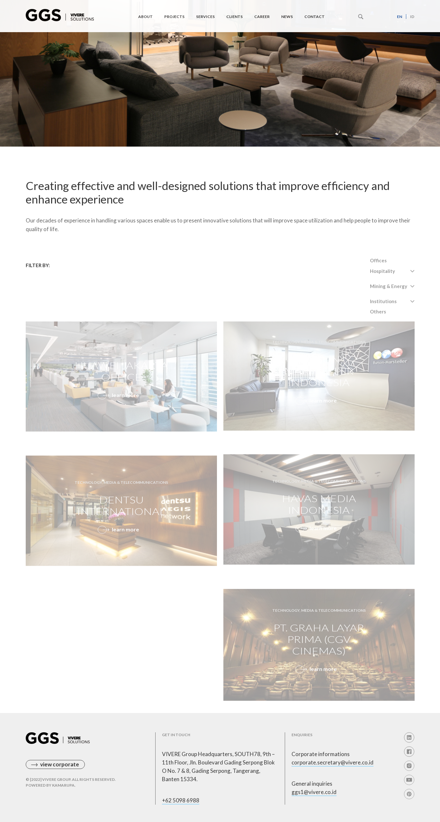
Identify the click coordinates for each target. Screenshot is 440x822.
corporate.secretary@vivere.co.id (332, 762)
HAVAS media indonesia (319, 513)
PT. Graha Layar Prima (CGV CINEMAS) (319, 648)
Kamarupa (63, 785)
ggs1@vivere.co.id (314, 792)
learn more (125, 403)
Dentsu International (121, 514)
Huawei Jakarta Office (121, 380)
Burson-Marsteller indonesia (319, 379)
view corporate (59, 764)
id (412, 16)
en (399, 16)
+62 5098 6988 (180, 800)
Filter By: (38, 265)
